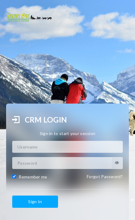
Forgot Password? (105, 176)
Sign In (35, 201)
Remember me (29, 176)
